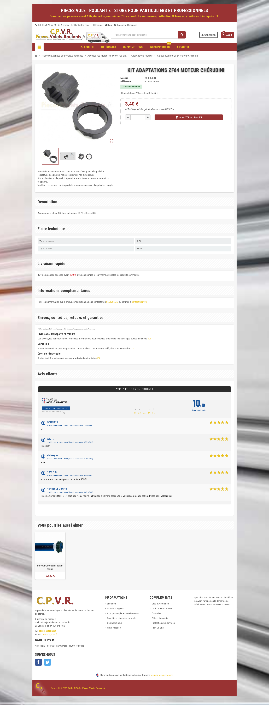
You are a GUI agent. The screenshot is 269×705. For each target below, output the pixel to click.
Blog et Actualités (160, 603)
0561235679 (112, 302)
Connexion (208, 34)
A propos (63, 25)
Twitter (47, 662)
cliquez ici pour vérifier (162, 675)
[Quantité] (137, 117)
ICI (149, 338)
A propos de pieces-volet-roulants (123, 613)
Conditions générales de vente (121, 618)
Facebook (38, 662)
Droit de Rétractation (162, 608)
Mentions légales (115, 608)
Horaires (97, 25)
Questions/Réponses (125, 25)
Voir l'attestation (56, 408)
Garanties (156, 613)
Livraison (111, 603)
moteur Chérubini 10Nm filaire (50, 567)
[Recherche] (148, 34)
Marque (124, 78)
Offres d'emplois (160, 618)
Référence (125, 81)
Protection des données (163, 623)
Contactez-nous (81, 25)
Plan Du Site (158, 627)
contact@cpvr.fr (139, 302)
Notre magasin (114, 627)
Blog (108, 25)
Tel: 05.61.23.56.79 (45, 25)
